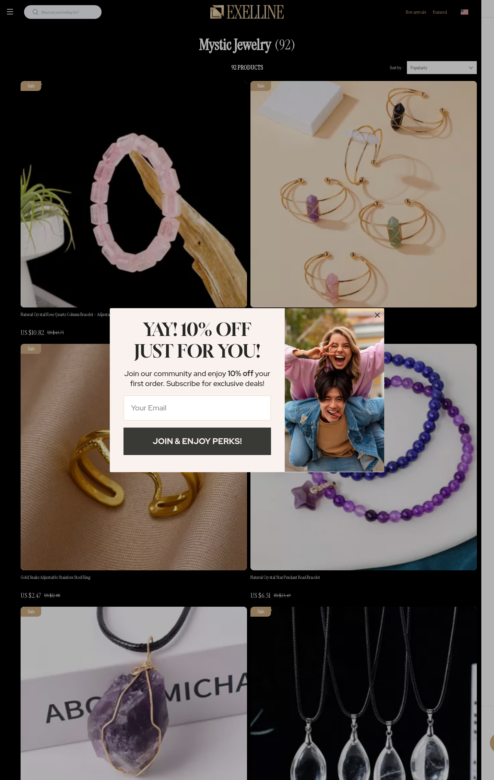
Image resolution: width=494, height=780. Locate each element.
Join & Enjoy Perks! (197, 441)
